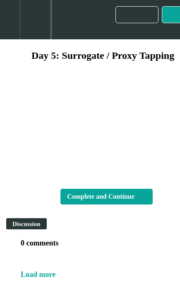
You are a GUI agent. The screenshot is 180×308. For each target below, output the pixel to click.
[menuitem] (35, 19)
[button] (10, 19)
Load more (38, 274)
